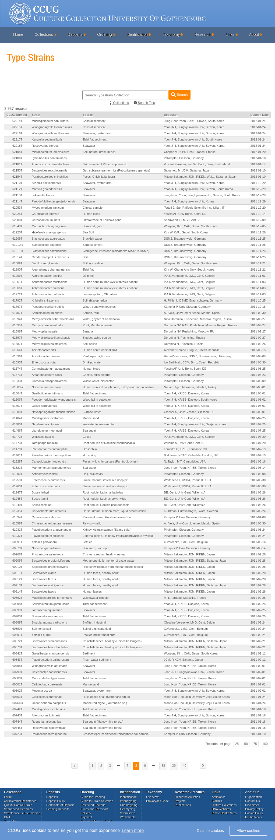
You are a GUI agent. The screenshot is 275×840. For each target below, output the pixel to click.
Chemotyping (129, 805)
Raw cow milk (92, 523)
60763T (17, 696)
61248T (17, 498)
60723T (17, 734)
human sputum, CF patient (100, 294)
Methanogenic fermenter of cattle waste (109, 560)
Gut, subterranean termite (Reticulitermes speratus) (116, 170)
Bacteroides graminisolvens (50, 566)
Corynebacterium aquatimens (51, 368)
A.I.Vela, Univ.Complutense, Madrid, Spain (192, 312)
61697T (17, 337)
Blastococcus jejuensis (47, 244)
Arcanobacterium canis (47, 374)
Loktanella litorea (43, 195)
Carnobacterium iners (46, 220)
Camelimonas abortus (46, 517)
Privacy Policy (254, 809)
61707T (17, 312)
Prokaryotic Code (157, 801)
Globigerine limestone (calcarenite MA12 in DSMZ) (116, 251)
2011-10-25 (258, 300)
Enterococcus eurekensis (48, 480)
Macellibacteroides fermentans (52, 597)
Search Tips (144, 103)
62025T (17, 213)
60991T (17, 542)
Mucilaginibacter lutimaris (48, 709)
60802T (17, 690)
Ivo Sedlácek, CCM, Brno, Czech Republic (192, 362)
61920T (17, 232)
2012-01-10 (258, 170)
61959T (17, 275)
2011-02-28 (258, 554)
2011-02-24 (258, 622)
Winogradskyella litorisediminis (52, 127)
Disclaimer (252, 805)
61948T (17, 226)
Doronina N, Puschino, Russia (183, 343)
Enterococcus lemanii (46, 486)
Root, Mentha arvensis (97, 325)
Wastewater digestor (96, 597)
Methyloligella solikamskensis (51, 337)
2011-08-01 (258, 387)
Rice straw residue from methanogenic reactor (113, 566)
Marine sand (91, 418)
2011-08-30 (258, 362)
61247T (17, 492)
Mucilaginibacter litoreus (48, 418)
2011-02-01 (258, 665)
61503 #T (18, 387)
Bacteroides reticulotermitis (49, 170)
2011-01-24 (258, 696)
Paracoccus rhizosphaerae (49, 734)
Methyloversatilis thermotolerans (53, 319)
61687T (17, 343)
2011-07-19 (258, 449)
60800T (17, 678)
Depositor (171, 114)
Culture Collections (224, 805)
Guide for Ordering (92, 797)
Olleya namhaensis (44, 405)
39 (174, 766)
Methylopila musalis (45, 331)
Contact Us (252, 801)
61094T (17, 517)
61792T (17, 300)
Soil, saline (90, 343)
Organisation (253, 797)
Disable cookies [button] (210, 830)
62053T (17, 207)
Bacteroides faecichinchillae (50, 647)
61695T (17, 325)
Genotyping (127, 809)
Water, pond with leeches (99, 306)
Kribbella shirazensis (45, 300)
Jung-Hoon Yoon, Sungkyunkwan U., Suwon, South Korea (202, 195)
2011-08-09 (258, 381)
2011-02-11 (258, 653)
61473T (17, 442)
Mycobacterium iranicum (48, 207)
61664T (17, 350)
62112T (17, 189)
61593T (17, 362)
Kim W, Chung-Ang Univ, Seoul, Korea (189, 269)
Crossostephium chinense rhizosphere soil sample (116, 734)
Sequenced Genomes (18, 809)
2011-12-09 (258, 220)
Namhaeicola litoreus (45, 424)
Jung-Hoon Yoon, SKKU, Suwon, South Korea (194, 120)
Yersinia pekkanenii (44, 542)
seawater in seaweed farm (100, 424)
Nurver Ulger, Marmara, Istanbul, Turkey (190, 387)
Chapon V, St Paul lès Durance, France (190, 151)
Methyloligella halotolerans (49, 343)
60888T (17, 622)
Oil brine (88, 275)
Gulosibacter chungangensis (50, 653)
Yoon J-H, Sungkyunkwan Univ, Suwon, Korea (194, 127)
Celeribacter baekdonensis (49, 672)
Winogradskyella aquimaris (49, 665)
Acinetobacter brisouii (46, 356)
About (254, 34)
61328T (17, 461)
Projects (180, 801)
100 (265, 744)
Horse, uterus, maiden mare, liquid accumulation (114, 511)
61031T (17, 529)
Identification (137, 34)
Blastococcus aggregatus (48, 238)
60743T (17, 715)
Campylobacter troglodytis (49, 461)
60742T (17, 709)
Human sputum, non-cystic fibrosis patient (110, 282)
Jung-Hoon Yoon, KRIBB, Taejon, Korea (190, 467)
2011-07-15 (258, 455)
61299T (17, 473)
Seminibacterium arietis (47, 312)
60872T (17, 641)
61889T (17, 263)
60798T (17, 665)
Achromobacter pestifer (47, 275)
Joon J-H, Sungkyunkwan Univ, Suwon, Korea (194, 672)
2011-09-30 (258, 312)
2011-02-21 (258, 641)
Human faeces (92, 591)
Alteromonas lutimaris (46, 715)
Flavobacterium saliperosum (50, 659)
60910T (17, 566)
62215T (17, 127)
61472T (17, 436)
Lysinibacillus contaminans (49, 158)
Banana (88, 331)
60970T (17, 548)
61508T (17, 412)
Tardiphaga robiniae (45, 442)
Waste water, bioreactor (98, 381)
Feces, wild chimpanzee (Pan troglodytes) (110, 461)
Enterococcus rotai (44, 362)
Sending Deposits (57, 809)
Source (88, 114)
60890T (17, 628)
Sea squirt (89, 430)
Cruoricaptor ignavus (45, 213)
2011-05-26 (258, 492)
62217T (17, 139)
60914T (17, 591)
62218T (17, 145)
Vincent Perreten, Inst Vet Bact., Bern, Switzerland (197, 164)
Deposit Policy (55, 801)
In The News (253, 817)
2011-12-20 (258, 207)
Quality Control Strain (18, 805)
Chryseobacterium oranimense (52, 523)
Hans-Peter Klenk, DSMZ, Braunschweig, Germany (197, 356)
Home (18, 34)
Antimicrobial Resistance (20, 801)
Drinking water (92, 362)
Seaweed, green (93, 226)
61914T (17, 257)
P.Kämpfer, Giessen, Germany (184, 158)
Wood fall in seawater (97, 399)
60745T (17, 727)
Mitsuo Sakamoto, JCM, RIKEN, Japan (189, 554)
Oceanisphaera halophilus (49, 703)
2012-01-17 (258, 164)
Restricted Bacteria (92, 805)
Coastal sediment (94, 120)
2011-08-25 (258, 368)
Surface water (92, 412)
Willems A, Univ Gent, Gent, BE (184, 442)
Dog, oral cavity (93, 473)
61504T (17, 393)
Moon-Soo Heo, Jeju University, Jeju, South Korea (197, 696)
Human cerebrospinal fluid (100, 350)
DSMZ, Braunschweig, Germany (185, 238)
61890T (17, 269)
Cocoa (87, 436)
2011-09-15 (258, 350)
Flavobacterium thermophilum (51, 455)
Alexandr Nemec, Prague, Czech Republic (191, 350)
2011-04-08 (258, 517)
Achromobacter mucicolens (50, 282)
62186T (17, 158)
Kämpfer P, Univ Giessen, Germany (187, 306)
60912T (17, 579)
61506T (17, 399)
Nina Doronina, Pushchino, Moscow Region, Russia (198, 319)
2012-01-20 (258, 151)
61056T (17, 523)
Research (203, 34)
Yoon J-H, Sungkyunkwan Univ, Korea (189, 201)
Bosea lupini (40, 498)
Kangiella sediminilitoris (47, 139)
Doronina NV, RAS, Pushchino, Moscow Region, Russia (200, 325)
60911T (17, 573)
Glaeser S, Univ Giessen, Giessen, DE (189, 412)
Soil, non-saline (93, 263)
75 (255, 744)
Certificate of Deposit (60, 805)
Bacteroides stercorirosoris (49, 641)
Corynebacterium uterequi (49, 511)
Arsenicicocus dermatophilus (50, 164)
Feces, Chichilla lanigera (99, 176)
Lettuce (87, 542)
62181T (17, 164)
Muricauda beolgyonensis (48, 678)
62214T (17, 120)
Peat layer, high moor (97, 356)
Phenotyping (128, 801)
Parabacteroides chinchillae (50, 176)
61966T (17, 288)
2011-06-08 (258, 473)
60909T (17, 560)
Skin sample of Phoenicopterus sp (105, 164)
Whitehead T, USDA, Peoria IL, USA (187, 480)
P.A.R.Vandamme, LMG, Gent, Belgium (190, 275)
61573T (17, 374)
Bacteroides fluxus (44, 579)
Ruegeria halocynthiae (46, 721)
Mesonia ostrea (42, 690)
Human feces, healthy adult (100, 573)
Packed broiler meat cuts (99, 634)
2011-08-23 (258, 374)
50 (246, 744)
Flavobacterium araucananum (51, 529)
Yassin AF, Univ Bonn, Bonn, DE (185, 213)
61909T (17, 238)
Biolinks (217, 801)
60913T (17, 585)
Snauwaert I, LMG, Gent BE (182, 220)
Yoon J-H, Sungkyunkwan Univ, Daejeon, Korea (195, 424)
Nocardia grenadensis (46, 548)
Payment (86, 817)
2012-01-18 (258, 158)
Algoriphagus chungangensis (51, 269)
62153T (17, 170)
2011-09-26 (258, 343)
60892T (17, 597)
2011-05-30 (258, 480)
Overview (152, 797)
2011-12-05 (258, 226)
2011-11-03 (258, 275)
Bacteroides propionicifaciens (51, 560)
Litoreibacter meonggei (47, 430)
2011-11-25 (258, 238)
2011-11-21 (258, 263)
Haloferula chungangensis (49, 232)
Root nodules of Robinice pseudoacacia (109, 442)
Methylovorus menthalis (47, 325)
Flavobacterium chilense (48, 535)
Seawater (89, 145)
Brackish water (92, 238)
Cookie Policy (254, 813)
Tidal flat (88, 269)
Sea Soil (88, 232)
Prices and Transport (94, 809)
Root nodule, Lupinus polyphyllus (104, 498)
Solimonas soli (41, 628)
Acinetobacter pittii (44, 350)
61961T (17, 282)
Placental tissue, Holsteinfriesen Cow (107, 517)
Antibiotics (218, 797)
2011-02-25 (258, 597)
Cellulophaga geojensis (47, 684)
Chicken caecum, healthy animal (104, 554)
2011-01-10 (258, 734)
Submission (127, 813)
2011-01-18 (258, 709)
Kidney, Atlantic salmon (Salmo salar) (107, 529)
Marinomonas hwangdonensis (51, 467)
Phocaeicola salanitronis (48, 554)
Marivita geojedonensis (47, 189)
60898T (17, 604)
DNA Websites (221, 809)
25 (237, 744)
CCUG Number (16, 114)
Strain (36, 114)
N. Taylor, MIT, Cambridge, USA (185, 461)
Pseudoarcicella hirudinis (48, 306)
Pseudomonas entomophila (50, 449)
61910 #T (18, 244)
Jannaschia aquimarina (47, 610)
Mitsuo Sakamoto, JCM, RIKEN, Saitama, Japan (195, 560)
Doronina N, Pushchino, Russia (184, 337)
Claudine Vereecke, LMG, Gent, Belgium (190, 622)
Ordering (104, 34)
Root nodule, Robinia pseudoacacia (106, 504)
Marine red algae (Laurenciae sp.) (105, 703)
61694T (17, 319)
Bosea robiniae (41, 504)
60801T (17, 684)
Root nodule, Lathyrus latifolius (103, 492)
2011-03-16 (258, 542)
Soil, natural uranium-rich (99, 151)
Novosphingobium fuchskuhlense (53, 412)
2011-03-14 (258, 548)
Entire (8, 797)
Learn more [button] (133, 830)
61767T (17, 306)
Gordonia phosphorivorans (49, 381)
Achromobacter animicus (48, 288)
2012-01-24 (258, 120)
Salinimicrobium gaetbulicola (50, 604)
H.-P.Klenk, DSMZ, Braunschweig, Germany (193, 300)
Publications (183, 805)
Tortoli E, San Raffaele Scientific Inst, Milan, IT (194, 207)
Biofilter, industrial (94, 622)
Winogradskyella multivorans (50, 133)
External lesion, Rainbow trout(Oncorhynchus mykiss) (118, 535)
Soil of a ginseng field (97, 628)
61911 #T (18, 251)
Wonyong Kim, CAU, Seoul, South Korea (190, 226)
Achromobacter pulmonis (48, 294)
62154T (17, 176)
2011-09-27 (258, 319)
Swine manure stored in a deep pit (105, 480)
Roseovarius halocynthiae (49, 727)
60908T (17, 554)
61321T (17, 467)
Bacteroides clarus (44, 573)
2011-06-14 (258, 467)
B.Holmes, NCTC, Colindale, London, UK (191, 455)
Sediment (89, 653)
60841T (17, 653)
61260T (17, 486)
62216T (17, 133)
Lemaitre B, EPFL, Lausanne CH (185, 449)
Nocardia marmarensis (47, 387)
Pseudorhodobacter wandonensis (54, 399)
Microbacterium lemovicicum (50, 151)
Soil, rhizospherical (95, 300)
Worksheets (128, 817)
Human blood (91, 213)
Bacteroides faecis (44, 591)
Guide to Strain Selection (96, 801)
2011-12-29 (258, 182)
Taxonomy (171, 34)
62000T (17, 220)
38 (163, 766)
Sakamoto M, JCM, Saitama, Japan (187, 170)
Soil (85, 257)
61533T (17, 381)
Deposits (75, 34)
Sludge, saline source (97, 337)
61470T (17, 449)
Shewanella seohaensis (47, 616)
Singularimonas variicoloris (49, 622)
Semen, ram (91, 312)
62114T (17, 201)
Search (179, 95)
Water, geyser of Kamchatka (101, 319)
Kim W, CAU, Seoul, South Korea (186, 232)
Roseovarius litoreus (45, 145)
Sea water (89, 467)
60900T (17, 616)
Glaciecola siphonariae (47, 696)
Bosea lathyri (40, 492)
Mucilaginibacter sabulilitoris (50, 120)
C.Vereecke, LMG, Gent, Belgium (186, 542)
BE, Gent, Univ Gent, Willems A (184, 492)
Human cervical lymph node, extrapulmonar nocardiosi (118, 387)
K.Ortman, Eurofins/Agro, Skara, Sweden (191, 511)
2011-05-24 (258, 511)
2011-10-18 (258, 306)
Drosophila (90, 449)
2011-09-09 (258, 356)
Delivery (85, 813)
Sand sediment (92, 244)
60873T (17, 647)
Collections (43, 34)
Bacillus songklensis (45, 263)
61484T (17, 418)
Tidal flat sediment (95, 139)
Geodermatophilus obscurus (50, 257)
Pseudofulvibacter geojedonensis (53, 201)
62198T (17, 151)
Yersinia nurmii (41, 634)
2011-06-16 (258, 461)
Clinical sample (93, 207)
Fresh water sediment (97, 659)
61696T (17, 331)
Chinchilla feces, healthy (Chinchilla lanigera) (112, 641)
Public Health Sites (224, 813)
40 (184, 766)
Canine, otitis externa (96, 374)
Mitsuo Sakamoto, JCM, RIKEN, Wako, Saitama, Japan (200, 176)
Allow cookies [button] (248, 830)
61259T (17, 480)
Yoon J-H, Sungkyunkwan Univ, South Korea (193, 139)
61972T (17, 294)
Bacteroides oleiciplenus (48, 585)
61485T (17, 424)
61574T (17, 368)
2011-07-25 (258, 418)
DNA (7, 817)
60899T (17, 610)
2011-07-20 (258, 436)
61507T (17, 405)
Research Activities (187, 797)
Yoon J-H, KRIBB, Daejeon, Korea (186, 393)
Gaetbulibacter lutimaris (47, 393)
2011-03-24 (258, 529)
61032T (17, 535)
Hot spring (89, 455)
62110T (17, 182)
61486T (17, 430)
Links (229, 34)
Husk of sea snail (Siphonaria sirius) (106, 696)
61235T (17, 511)
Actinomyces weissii (45, 473)
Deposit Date (260, 114)
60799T (17, 672)
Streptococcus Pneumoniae (22, 813)
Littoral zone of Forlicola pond (102, 220)
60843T (17, 659)
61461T (17, 455)
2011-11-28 (258, 232)
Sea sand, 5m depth (96, 548)
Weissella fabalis (43, 436)
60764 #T (18, 703)
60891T (17, 634)
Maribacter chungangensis (49, 226)
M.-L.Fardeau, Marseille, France (185, 597)
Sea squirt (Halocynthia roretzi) (103, 721)
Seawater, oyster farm (97, 133)
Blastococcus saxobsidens (49, 251)
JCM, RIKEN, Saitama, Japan (183, 659)
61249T (17, 504)
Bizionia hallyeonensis (46, 182)
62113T (17, 195)
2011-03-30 (258, 523)
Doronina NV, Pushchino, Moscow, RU (189, 331)
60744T (17, 721)
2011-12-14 (258, 213)
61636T (17, 356)
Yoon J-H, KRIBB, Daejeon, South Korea (190, 399)
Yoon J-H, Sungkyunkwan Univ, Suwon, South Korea (198, 189)
